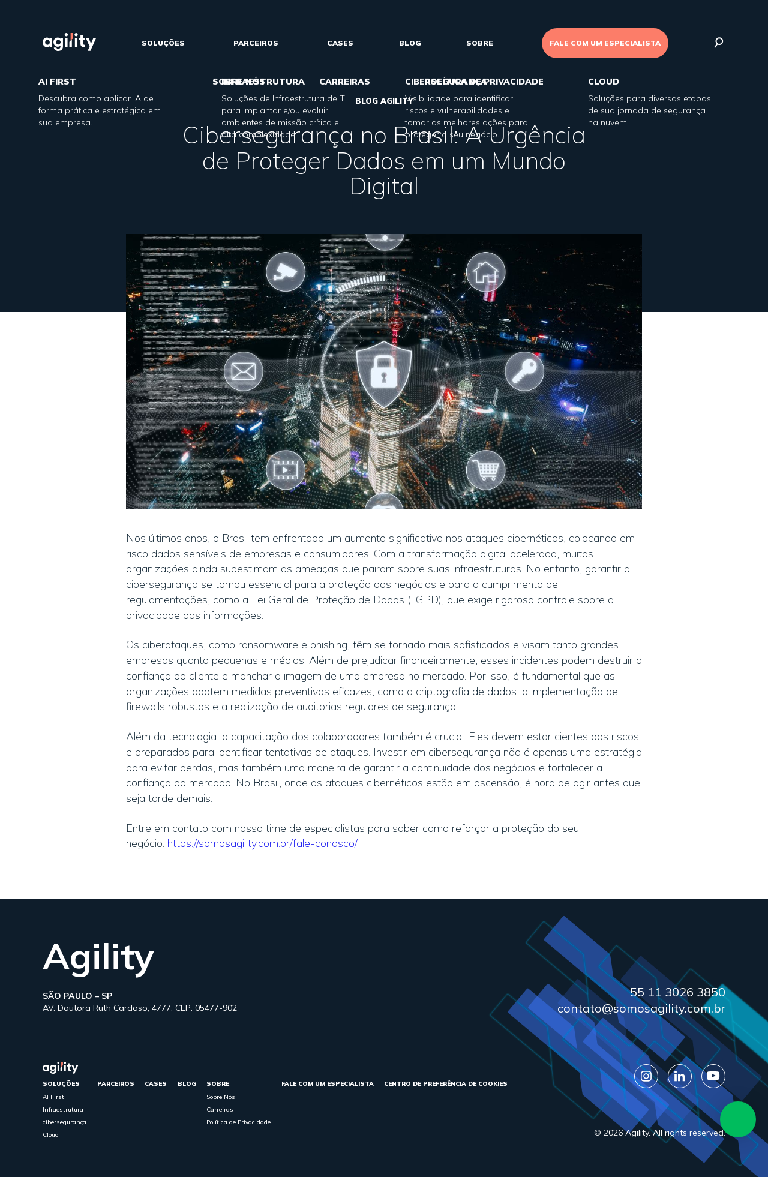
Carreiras (219, 1109)
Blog (410, 42)
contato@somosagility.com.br (641, 1008)
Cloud (51, 1135)
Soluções (163, 42)
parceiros (255, 42)
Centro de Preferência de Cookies (446, 1084)
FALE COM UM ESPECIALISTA (605, 42)
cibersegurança (64, 1122)
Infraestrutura (63, 1109)
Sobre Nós (220, 1097)
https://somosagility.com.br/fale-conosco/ (262, 843)
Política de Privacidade (238, 1122)
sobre (479, 42)
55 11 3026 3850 (677, 991)
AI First (53, 1097)
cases (340, 42)
